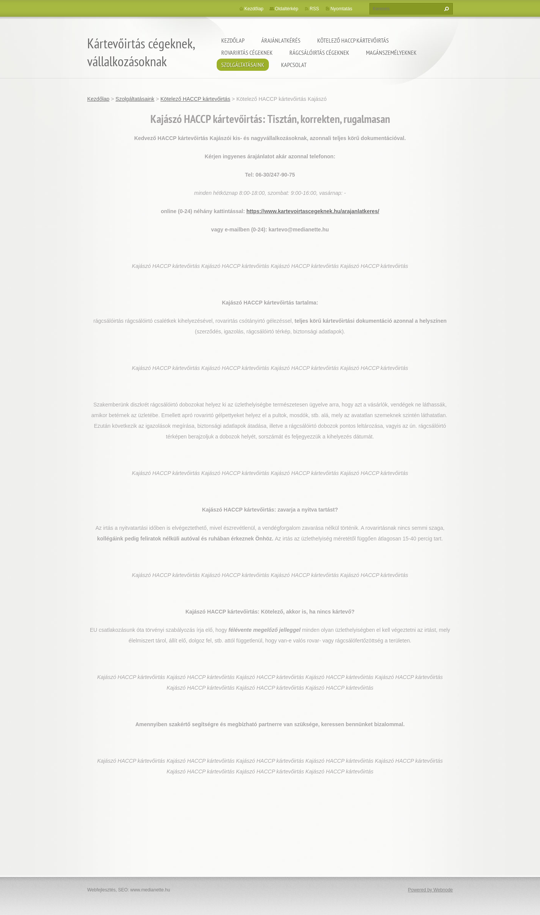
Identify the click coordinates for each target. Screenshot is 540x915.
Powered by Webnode (430, 890)
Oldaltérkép (286, 8)
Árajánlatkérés (280, 40)
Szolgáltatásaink (242, 65)
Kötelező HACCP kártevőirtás (353, 40)
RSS (314, 8)
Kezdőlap (232, 40)
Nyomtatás (341, 8)
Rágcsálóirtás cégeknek (319, 52)
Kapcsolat (294, 65)
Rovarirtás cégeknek (247, 52)
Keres (445, 8)
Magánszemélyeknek (391, 52)
